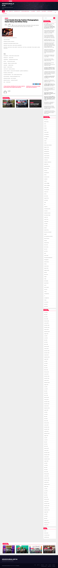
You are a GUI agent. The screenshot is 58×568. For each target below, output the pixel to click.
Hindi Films (37, 25)
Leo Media (46, 223)
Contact (38, 11)
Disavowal (5, 13)
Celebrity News (46, 157)
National (45, 240)
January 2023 (46, 399)
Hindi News (46, 200)
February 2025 (46, 346)
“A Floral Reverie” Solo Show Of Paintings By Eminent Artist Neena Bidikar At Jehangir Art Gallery (49, 111)
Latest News (49, 11)
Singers (32, 26)
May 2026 (45, 314)
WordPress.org (46, 537)
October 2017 (46, 520)
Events (45, 174)
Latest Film (46, 217)
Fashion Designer (47, 185)
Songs (45, 278)
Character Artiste (20, 25)
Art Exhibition (46, 134)
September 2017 (46, 522)
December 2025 (46, 325)
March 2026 (46, 318)
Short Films (46, 274)
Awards (4, 548)
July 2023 (45, 386)
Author (45, 140)
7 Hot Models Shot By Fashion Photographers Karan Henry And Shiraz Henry (21, 21)
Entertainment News (25, 11)
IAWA (45, 202)
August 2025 (46, 333)
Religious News (46, 270)
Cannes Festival (46, 155)
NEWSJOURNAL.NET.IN (9, 559)
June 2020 (46, 465)
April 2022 (45, 418)
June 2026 (46, 312)
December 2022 (46, 401)
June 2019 (45, 490)
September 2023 (47, 382)
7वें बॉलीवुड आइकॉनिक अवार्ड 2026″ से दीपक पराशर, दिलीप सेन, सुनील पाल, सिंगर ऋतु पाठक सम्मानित (49, 85)
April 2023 (45, 393)
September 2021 (46, 433)
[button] (55, 12)
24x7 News (18, 548)
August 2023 (46, 384)
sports (45, 285)
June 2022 (46, 414)
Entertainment (46, 172)
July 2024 (45, 361)
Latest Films (46, 219)
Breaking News (46, 151)
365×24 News (46, 121)
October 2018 (46, 507)
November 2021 (46, 429)
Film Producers (46, 189)
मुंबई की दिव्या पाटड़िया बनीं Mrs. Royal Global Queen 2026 (48, 550)
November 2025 (46, 327)
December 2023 (46, 376)
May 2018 (45, 518)
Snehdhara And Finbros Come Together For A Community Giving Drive (49, 81)
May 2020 (45, 467)
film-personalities (28, 25)
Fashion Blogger (46, 183)
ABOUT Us (11, 11)
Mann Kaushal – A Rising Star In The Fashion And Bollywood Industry (49, 103)
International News (47, 208)
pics (26, 26)
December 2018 (46, 503)
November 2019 (46, 480)
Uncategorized (46, 548)
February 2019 (46, 499)
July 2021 (45, 437)
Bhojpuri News (46, 149)
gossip (34, 25)
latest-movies (13, 26)
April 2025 (45, 342)
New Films (46, 251)
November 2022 (46, 403)
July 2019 (45, 488)
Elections (45, 170)
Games (45, 193)
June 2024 (46, 363)
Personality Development (48, 257)
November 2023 (46, 378)
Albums (45, 130)
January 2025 (46, 348)
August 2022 (46, 410)
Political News (46, 261)
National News (46, 242)
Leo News (45, 225)
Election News (46, 168)
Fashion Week (46, 187)
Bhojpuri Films (46, 147)
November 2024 (46, 352)
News (45, 253)
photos (24, 26)
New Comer (46, 244)
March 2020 (46, 471)
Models (45, 234)
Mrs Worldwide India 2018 (48, 236)
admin (9, 24)
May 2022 (45, 416)
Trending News (46, 293)
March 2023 (46, 395)
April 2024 (45, 367)
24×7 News (46, 119)
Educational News (47, 166)
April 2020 (46, 469)
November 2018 (46, 505)
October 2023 (46, 380)
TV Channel (33, 11)
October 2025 (46, 329)
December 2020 (46, 452)
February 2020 (46, 473)
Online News (46, 255)
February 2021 (46, 448)
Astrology (45, 138)
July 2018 (45, 514)
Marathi (45, 227)
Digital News (46, 164)
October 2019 (46, 482)
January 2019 (46, 501)
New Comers (21, 26)
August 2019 (46, 486)
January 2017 (46, 524)
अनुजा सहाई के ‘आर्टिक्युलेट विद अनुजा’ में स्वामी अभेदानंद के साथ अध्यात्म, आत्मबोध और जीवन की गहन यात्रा (49, 68)
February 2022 (46, 422)
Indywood (45, 206)
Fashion (45, 181)
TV (44, 295)
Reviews (45, 272)
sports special (46, 287)
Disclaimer (44, 11)
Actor (45, 123)
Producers (28, 26)
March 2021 (46, 446)
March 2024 (46, 369)
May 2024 (45, 365)
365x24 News (32, 548)
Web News (46, 304)
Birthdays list (17, 11)
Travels (45, 291)
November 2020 (46, 454)
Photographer (46, 259)
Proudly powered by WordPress (6, 565)
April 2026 (46, 316)
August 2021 (46, 435)
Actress (16, 25)
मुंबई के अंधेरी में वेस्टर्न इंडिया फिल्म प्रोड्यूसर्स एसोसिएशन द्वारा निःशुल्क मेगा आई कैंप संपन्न (49, 93)
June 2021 (45, 439)
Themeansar (17, 565)
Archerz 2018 (46, 132)
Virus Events (46, 302)
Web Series (46, 306)
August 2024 (46, 359)
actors (14, 25)
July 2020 (45, 463)
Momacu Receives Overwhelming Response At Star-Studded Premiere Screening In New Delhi (49, 89)
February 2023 (46, 397)
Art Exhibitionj (46, 136)
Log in (45, 530)
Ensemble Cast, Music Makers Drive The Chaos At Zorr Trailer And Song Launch (22, 105)
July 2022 (45, 412)
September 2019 (46, 484)
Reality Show (46, 268)
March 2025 (46, 344)
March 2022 (46, 420)
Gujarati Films (46, 198)
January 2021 (46, 450)
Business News (46, 153)
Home (7, 11)
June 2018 (45, 516)
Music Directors (17, 26)
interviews (9, 26)
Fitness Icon (46, 191)
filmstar (32, 25)
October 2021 (46, 431)
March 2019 (46, 497)
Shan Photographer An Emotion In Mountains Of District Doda (8, 105)
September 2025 (47, 331)
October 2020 (46, 456)
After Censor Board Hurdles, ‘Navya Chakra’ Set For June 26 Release (49, 60)
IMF (44, 204)
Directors (24, 25)
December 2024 (46, 350)
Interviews (46, 210)
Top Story (45, 289)
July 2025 (45, 335)
